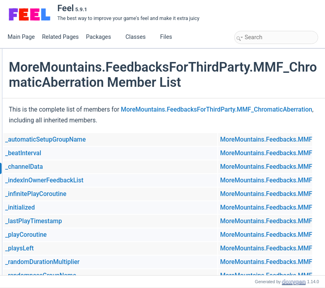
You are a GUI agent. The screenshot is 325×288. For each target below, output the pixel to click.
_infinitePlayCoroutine (131, 220)
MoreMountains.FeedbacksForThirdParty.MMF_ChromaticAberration (199, 135)
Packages (101, 37)
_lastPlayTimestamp (128, 247)
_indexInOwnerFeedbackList (139, 206)
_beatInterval (118, 179)
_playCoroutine (121, 260)
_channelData (119, 192)
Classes (138, 37)
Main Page (21, 37)
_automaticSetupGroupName (140, 165)
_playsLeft (114, 274)
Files (169, 37)
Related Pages (60, 37)
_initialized (115, 233)
